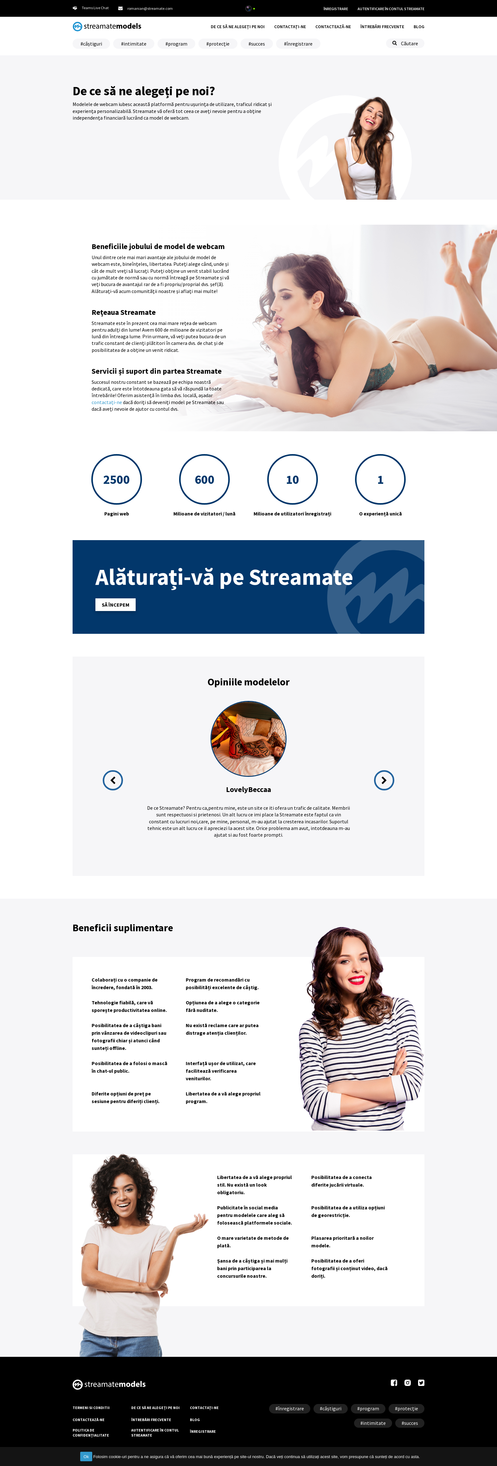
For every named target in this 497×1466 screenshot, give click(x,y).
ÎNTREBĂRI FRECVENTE (382, 26)
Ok (86, 1456)
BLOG (419, 26)
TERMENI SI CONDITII (91, 1407)
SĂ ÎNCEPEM (115, 605)
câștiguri (92, 44)
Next (384, 780)
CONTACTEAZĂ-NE (333, 26)
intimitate (135, 44)
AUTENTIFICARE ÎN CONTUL (391, 8)
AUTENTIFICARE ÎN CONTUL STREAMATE (155, 1433)
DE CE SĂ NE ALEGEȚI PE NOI (238, 26)
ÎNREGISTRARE (336, 8)
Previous (113, 780)
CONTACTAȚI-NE (290, 26)
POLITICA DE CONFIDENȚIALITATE (91, 1433)
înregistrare (300, 44)
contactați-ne (107, 402)
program (177, 44)
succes (258, 44)
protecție (219, 44)
